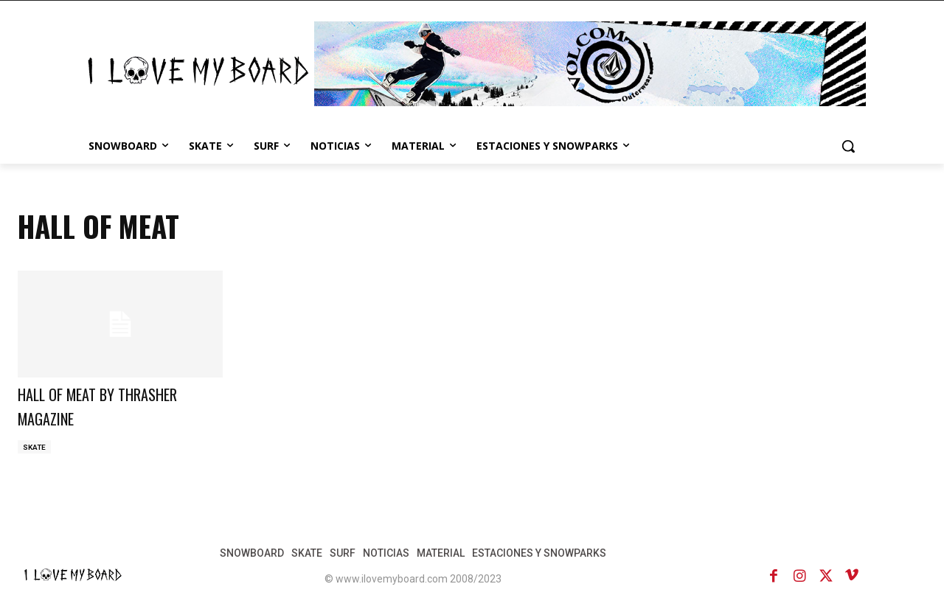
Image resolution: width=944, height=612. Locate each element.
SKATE (34, 447)
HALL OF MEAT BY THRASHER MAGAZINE (115, 405)
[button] (848, 146)
